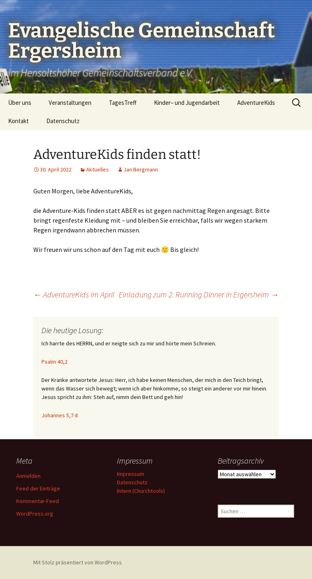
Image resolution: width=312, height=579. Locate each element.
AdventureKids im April (74, 294)
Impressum (130, 473)
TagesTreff (122, 102)
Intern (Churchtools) (141, 490)
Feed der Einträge (38, 488)
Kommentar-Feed (37, 501)
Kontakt (18, 121)
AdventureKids (256, 102)
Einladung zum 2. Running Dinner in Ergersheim (199, 294)
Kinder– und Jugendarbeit (187, 102)
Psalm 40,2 (54, 361)
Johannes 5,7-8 (59, 415)
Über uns (19, 102)
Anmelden (28, 475)
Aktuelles (97, 169)
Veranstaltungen (70, 102)
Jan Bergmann (141, 169)
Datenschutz (63, 121)
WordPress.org (34, 513)
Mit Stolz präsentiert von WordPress (77, 562)
